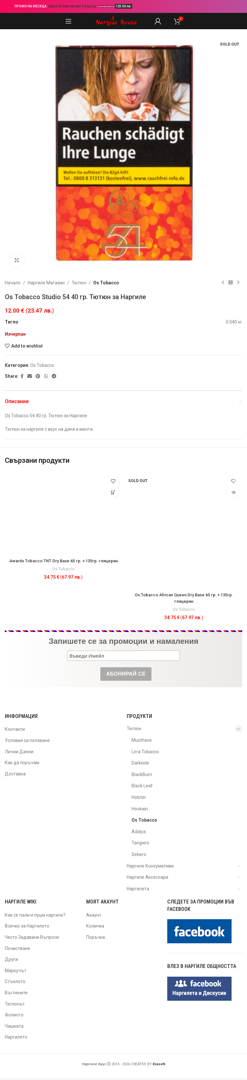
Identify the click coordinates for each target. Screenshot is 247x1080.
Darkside (140, 762)
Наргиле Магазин (46, 282)
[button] (113, 492)
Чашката (14, 1026)
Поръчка (95, 937)
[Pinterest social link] (38, 376)
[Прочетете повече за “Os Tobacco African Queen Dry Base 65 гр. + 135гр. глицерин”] (233, 492)
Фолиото (14, 1014)
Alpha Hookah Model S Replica (72, 6)
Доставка (15, 773)
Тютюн (79, 282)
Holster (139, 797)
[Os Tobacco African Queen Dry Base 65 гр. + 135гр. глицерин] (183, 530)
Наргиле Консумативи (150, 865)
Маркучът (15, 970)
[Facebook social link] (22, 376)
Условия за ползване (27, 740)
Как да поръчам (22, 762)
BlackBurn (142, 774)
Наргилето (16, 1037)
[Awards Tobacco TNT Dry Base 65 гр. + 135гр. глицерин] (63, 513)
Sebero (139, 854)
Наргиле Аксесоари (147, 877)
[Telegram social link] (54, 376)
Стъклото (15, 981)
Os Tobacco (106, 282)
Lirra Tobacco (145, 751)
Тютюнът (15, 1004)
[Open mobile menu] (68, 21)
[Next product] (238, 283)
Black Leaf (142, 785)
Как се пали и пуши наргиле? (35, 915)
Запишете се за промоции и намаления (123, 641)
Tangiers (140, 842)
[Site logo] (116, 20)
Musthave (142, 740)
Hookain (140, 808)
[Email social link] (29, 376)
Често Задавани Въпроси (32, 937)
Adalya (139, 831)
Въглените (16, 992)
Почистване (17, 948)
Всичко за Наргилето (27, 926)
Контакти (15, 729)
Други (11, 959)
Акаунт (93, 915)
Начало (13, 282)
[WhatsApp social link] (46, 376)
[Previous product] (223, 283)
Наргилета (138, 888)
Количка (95, 926)
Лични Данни (19, 751)
